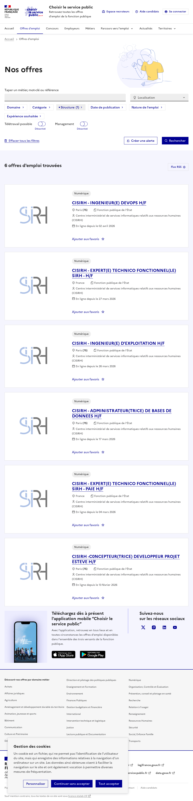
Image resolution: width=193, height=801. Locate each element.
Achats (8, 686)
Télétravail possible (18, 124)
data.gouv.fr (163, 773)
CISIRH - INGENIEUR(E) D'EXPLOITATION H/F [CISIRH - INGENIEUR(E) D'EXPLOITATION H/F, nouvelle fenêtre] (118, 343)
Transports (134, 741)
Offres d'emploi (30, 29)
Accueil (9, 29)
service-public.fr (137, 773)
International (74, 714)
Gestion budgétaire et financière (84, 707)
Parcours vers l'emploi (115, 29)
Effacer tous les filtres (24, 140)
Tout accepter (109, 783)
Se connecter (177, 12)
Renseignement (137, 714)
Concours (52, 29)
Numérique (135, 680)
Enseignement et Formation (81, 687)
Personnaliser (35, 783)
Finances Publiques (77, 700)
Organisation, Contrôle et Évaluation (148, 687)
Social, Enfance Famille (141, 734)
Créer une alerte (142, 140)
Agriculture (11, 700)
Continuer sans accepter (72, 783)
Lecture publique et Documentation (86, 734)
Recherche (134, 700)
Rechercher (177, 140)
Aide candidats (149, 12)
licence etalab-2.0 (77, 796)
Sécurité (133, 727)
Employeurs (71, 29)
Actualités (145, 29)
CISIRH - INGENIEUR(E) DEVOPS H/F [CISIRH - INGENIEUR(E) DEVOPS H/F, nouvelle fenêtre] (109, 203)
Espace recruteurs (117, 12)
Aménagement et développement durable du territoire (34, 707)
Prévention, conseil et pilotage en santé (150, 693)
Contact (129, 788)
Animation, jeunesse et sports (20, 714)
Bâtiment (9, 720)
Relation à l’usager (139, 707)
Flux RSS (178, 167)
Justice (70, 727)
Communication (13, 727)
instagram (154, 627)
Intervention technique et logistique (86, 720)
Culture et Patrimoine (16, 734)
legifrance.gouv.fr (149, 765)
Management (64, 124)
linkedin (164, 627)
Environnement (75, 693)
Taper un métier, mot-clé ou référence (32, 90)
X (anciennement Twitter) (143, 627)
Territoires (165, 29)
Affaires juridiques (14, 693)
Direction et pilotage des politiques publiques (91, 680)
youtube (175, 627)
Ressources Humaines (140, 720)
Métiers (90, 29)
